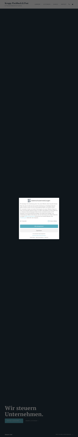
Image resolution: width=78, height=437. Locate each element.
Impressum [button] (46, 237)
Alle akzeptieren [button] (38, 226)
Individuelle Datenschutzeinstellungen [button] (38, 235)
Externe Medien (51, 221)
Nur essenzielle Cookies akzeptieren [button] (38, 233)
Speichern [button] (38, 230)
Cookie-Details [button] (31, 237)
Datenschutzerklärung (29, 216)
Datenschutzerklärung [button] (39, 237)
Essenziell (22, 221)
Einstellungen (22, 217)
